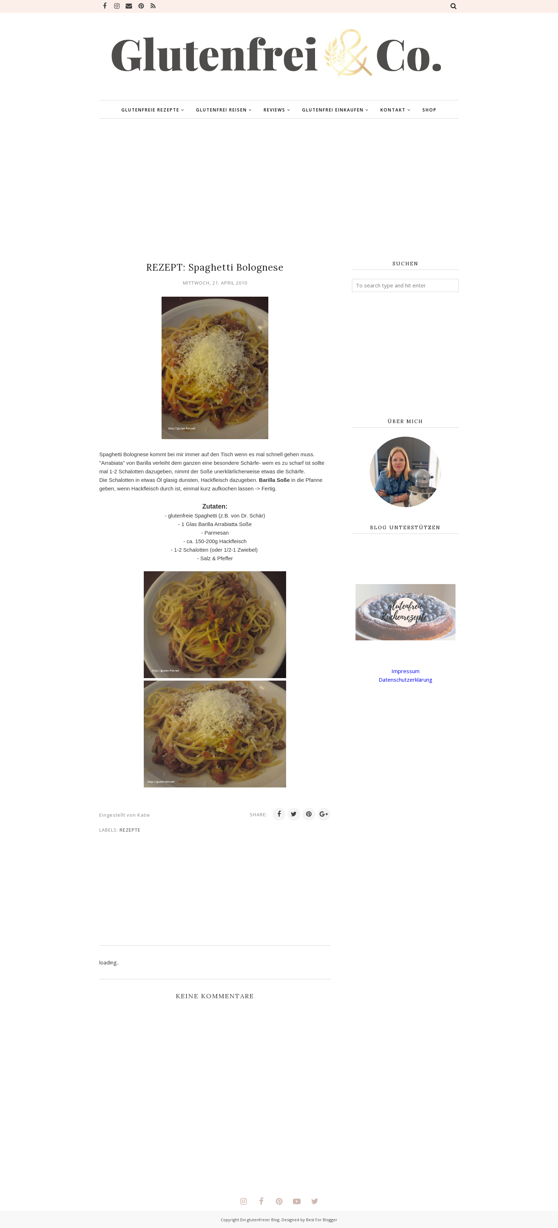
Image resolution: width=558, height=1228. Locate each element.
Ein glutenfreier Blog (259, 1219)
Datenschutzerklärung (405, 679)
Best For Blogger (321, 1219)
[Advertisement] (279, 190)
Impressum (405, 671)
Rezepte (130, 830)
